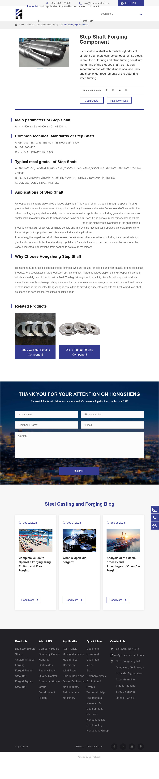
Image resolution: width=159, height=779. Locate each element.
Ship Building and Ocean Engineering (74, 685)
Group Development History (47, 699)
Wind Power (70, 676)
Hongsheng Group (97, 736)
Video (90, 671)
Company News (96, 682)
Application (70, 647)
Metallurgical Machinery (70, 669)
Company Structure (50, 687)
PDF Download (119, 100)
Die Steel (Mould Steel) (25, 658)
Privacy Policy (95, 753)
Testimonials (94, 704)
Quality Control (48, 682)
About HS (45, 647)
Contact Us (117, 647)
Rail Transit (70, 655)
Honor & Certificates (46, 669)
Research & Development (94, 712)
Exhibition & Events (93, 690)
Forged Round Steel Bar (24, 679)
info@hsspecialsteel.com (128, 661)
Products (30, 24)
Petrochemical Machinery (71, 701)
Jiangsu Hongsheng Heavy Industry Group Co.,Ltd (41, 763)
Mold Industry (71, 693)
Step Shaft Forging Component (74, 24)
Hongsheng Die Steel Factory (96, 729)
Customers (93, 666)
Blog (89, 676)
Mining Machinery (73, 660)
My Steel (91, 720)
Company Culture (49, 660)
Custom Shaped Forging (47, 24)
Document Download (92, 658)
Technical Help (95, 698)
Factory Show (47, 676)
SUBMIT (79, 477)
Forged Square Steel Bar (24, 690)
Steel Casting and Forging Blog (79, 510)
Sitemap (80, 753)
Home (21, 24)
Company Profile (49, 655)
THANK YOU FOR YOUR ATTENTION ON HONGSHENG (79, 397)
